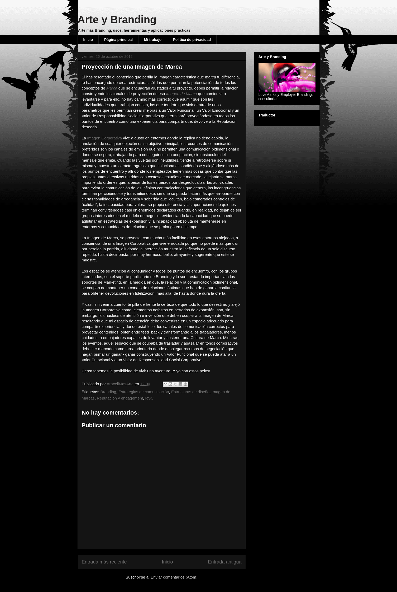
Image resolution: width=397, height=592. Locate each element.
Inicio (88, 39)
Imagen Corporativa (104, 138)
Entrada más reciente (104, 562)
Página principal (118, 39)
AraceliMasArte (121, 384)
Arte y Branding (117, 19)
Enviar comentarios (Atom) (174, 577)
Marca (111, 88)
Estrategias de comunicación (143, 391)
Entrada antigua (224, 562)
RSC (149, 398)
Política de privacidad (192, 39)
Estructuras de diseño (190, 391)
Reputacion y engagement (120, 398)
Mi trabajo (152, 39)
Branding (108, 391)
